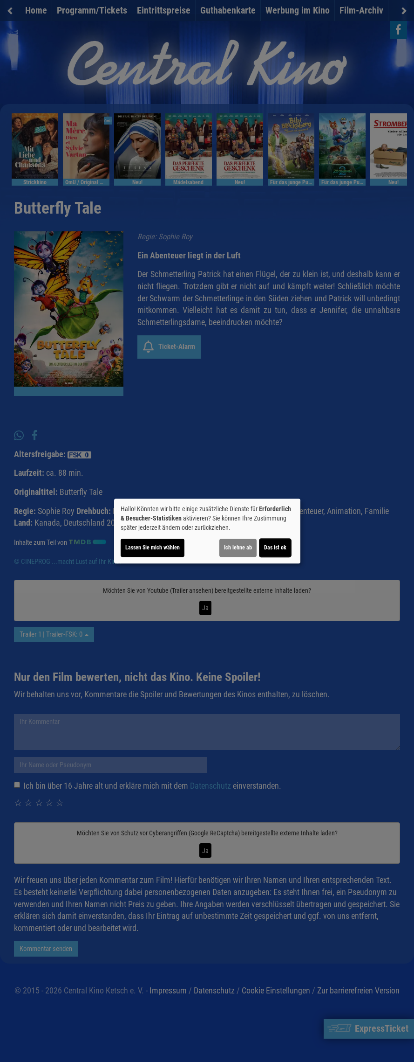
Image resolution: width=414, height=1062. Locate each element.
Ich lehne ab (238, 547)
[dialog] (207, 531)
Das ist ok (275, 547)
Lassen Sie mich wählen (152, 547)
